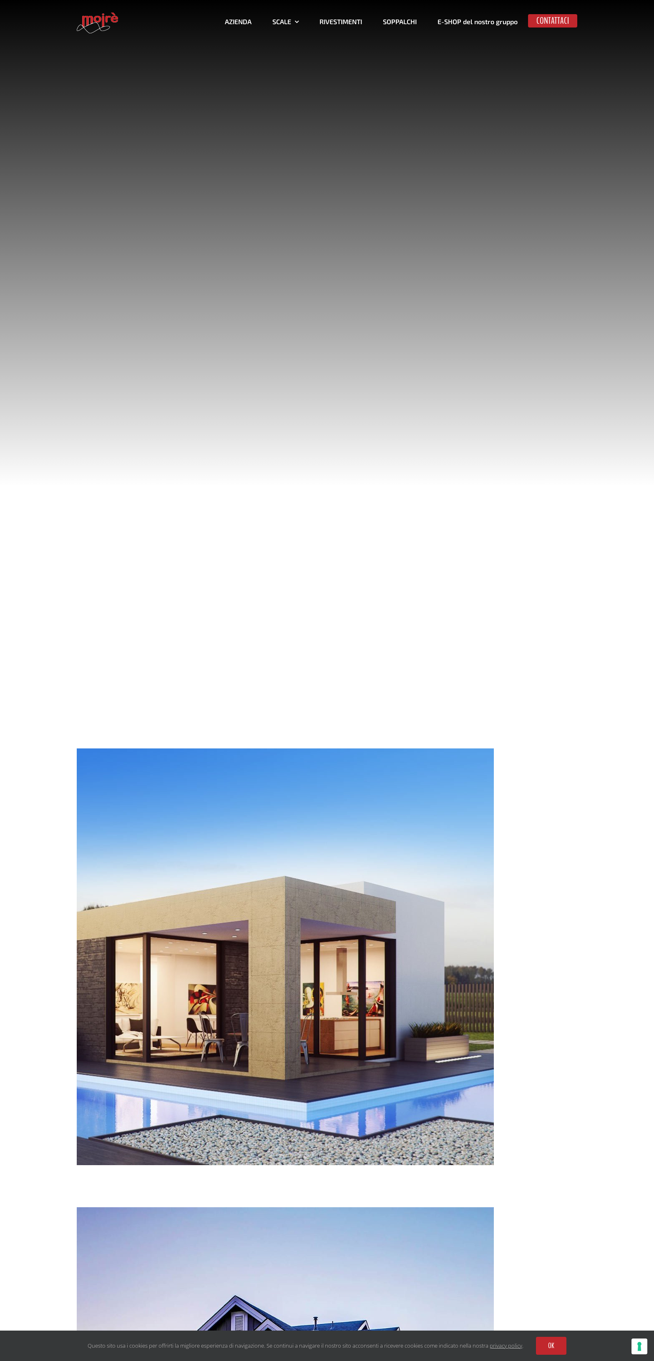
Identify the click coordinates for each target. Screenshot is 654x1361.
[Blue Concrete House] (285, 1213)
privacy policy (506, 1345)
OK (551, 1346)
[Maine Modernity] (285, 754)
